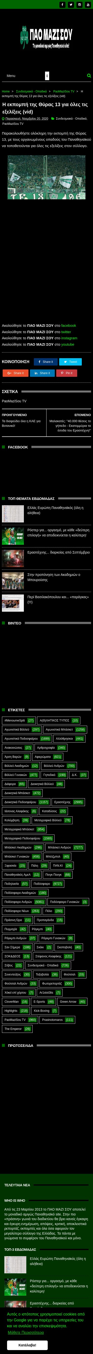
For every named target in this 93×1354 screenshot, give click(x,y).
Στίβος (9, 962)
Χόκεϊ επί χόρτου (15, 989)
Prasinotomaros (52, 1016)
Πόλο (48, 908)
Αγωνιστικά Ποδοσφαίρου (21, 735)
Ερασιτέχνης (62, 799)
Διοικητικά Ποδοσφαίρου (20, 799)
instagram (69, 335)
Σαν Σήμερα (12, 944)
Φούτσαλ (69, 971)
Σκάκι (40, 944)
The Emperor (13, 1025)
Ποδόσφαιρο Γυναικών (64, 898)
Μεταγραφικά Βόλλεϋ (48, 817)
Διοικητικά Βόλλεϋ (42, 781)
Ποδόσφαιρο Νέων (17, 908)
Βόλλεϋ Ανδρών (54, 762)
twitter (66, 328)
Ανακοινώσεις (13, 744)
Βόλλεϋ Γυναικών (16, 771)
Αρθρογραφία (46, 744)
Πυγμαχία (11, 926)
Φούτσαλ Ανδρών (16, 980)
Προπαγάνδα (45, 917)
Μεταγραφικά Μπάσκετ (19, 826)
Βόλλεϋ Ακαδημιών (17, 762)
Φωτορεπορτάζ (52, 980)
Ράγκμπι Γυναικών (53, 935)
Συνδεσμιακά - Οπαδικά (31, 88)
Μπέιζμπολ (53, 853)
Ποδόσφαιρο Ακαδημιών (20, 889)
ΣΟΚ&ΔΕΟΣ (13, 953)
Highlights (11, 1007)
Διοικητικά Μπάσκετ (17, 790)
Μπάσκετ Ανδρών (59, 844)
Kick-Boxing (41, 1007)
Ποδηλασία (12, 880)
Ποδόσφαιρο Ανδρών (18, 898)
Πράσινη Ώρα (13, 917)
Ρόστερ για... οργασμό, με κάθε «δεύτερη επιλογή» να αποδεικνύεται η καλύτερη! (59, 1283)
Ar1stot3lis (46, 989)
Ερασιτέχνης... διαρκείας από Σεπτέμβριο (59, 549)
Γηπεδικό (49, 771)
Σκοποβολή (64, 944)
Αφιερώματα (43, 753)
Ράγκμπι (37, 926)
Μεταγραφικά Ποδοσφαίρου (22, 835)
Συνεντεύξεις (13, 971)
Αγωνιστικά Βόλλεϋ (17, 726)
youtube (67, 341)
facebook (68, 322)
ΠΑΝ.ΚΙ (58, 862)
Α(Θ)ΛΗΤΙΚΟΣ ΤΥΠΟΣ (54, 717)
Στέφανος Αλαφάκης (49, 953)
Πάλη (34, 862)
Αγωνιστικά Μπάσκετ (59, 726)
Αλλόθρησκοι (64, 735)
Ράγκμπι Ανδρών (16, 935)
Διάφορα (10, 781)
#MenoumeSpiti (15, 717)
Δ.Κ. (74, 771)
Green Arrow (68, 998)
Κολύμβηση (12, 817)
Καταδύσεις (49, 808)
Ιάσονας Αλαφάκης (17, 808)
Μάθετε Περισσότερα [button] (26, 1332)
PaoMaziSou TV (63, 88)
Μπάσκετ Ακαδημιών (18, 844)
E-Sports (39, 998)
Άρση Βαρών (13, 753)
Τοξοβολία (42, 971)
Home (6, 88)
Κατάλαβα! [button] (27, 1345)
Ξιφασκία (10, 862)
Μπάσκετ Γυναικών (17, 853)
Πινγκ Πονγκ (54, 871)
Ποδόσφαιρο (42, 880)
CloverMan (12, 998)
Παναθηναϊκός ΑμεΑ (18, 871)
